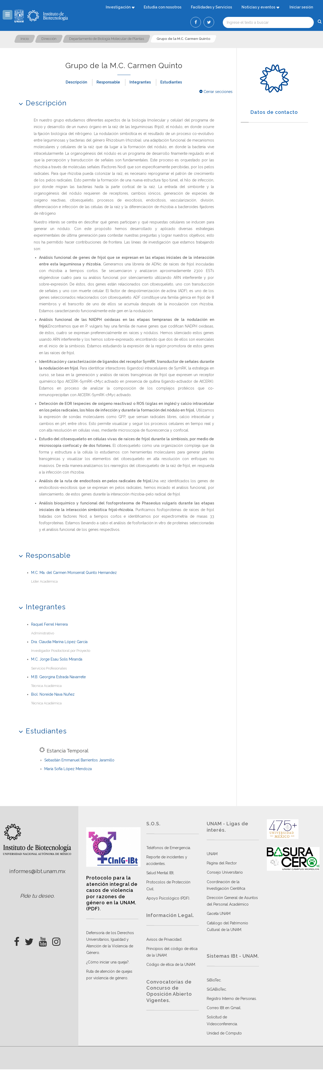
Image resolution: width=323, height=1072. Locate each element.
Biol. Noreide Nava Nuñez (53, 694)
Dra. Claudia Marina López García (59, 642)
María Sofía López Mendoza (68, 769)
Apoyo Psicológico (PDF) (167, 898)
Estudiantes (171, 82)
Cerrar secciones (216, 92)
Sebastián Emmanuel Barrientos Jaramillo (79, 760)
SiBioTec (214, 980)
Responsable (108, 82)
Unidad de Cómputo (224, 1033)
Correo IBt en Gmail (223, 1008)
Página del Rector (222, 863)
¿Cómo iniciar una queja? (107, 962)
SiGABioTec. (217, 989)
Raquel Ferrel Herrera (49, 624)
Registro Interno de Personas (231, 998)
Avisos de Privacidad (163, 939)
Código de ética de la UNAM (170, 964)
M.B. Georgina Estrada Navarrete (58, 677)
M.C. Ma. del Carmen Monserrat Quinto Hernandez (74, 572)
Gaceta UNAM (218, 913)
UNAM (212, 854)
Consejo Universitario (225, 872)
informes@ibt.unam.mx (37, 871)
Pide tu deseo (37, 896)
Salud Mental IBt (159, 873)
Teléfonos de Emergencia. (168, 848)
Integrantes (140, 82)
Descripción (76, 82)
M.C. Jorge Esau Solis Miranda (56, 659)
